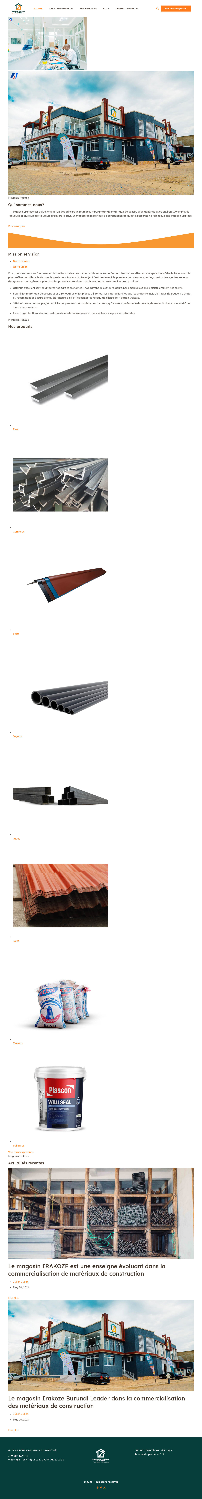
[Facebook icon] (101, 1487)
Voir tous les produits (20, 1152)
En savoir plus (16, 226)
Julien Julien (20, 1281)
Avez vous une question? (175, 8)
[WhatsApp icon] (98, 1487)
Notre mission (21, 261)
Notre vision (20, 266)
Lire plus (13, 1298)
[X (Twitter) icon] (104, 1487)
